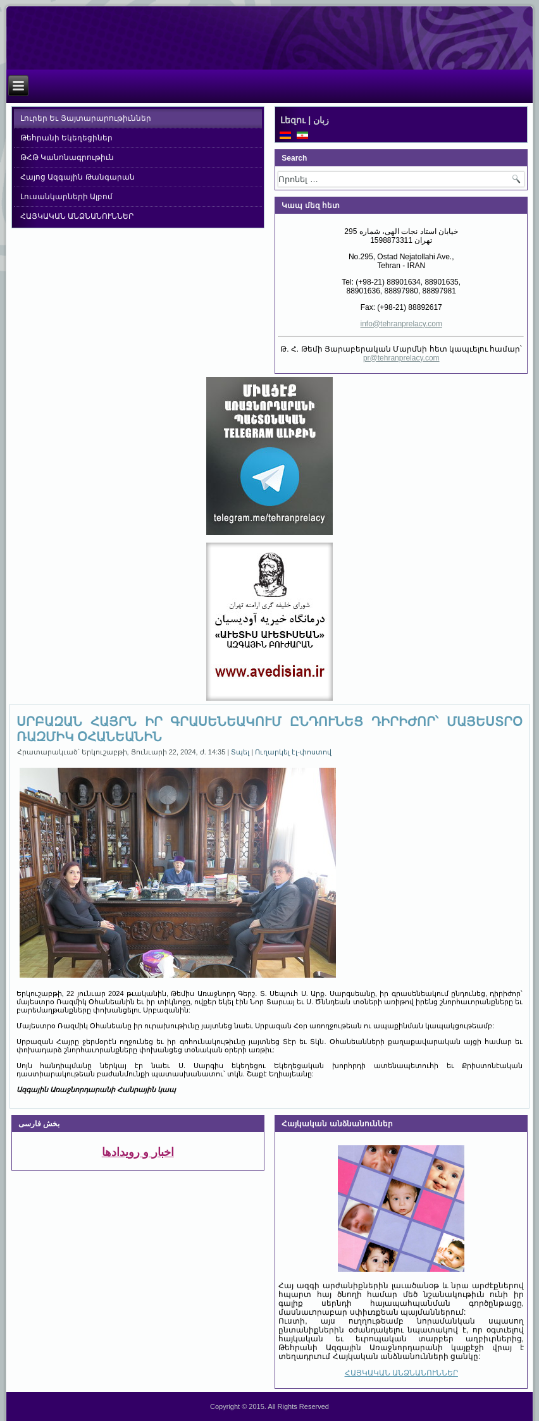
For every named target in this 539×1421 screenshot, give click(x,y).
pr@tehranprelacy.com (401, 358)
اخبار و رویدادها (138, 1152)
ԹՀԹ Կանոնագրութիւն (67, 157)
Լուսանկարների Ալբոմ (66, 196)
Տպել (241, 752)
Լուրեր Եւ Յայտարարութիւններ (85, 118)
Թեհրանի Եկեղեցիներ (66, 137)
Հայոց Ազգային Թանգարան (77, 177)
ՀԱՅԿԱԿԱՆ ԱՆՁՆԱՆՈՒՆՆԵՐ (76, 216)
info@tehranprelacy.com (401, 323)
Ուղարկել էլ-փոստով (293, 752)
